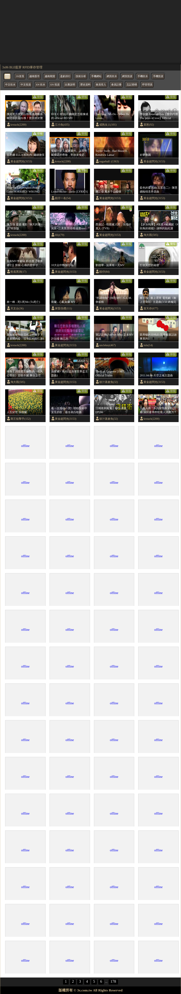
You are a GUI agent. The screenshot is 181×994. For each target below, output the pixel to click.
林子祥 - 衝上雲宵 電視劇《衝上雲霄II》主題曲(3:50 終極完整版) (158, 300)
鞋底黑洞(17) (18, 271)
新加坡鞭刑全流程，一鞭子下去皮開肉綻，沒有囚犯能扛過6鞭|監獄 (25, 337)
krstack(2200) (18, 124)
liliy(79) (59, 234)
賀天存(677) (151, 308)
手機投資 (158, 76)
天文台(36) (17, 308)
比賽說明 (70, 84)
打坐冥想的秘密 (149, 265)
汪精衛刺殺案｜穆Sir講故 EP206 (111, 410)
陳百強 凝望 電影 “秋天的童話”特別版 (24, 226)
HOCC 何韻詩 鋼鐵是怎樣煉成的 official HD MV (69, 116)
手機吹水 (143, 76)
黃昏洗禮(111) (63, 308)
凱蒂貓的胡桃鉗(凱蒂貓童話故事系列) (158, 336)
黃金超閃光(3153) (21, 161)
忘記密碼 (132, 84)
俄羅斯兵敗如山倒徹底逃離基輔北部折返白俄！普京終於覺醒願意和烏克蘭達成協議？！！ (25, 116)
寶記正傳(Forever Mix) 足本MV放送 (115, 336)
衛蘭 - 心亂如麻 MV (63, 301)
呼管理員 (147, 84)
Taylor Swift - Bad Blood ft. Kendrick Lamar (112, 152)
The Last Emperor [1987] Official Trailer (110, 373)
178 (113, 981)
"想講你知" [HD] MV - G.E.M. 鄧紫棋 (114, 299)
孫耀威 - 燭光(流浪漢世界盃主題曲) (69, 373)
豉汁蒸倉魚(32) (108, 382)
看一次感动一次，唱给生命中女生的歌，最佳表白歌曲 (69, 410)
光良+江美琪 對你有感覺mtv (68, 228)
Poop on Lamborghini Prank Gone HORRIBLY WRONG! (23, 189)
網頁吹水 (112, 76)
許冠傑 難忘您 (60, 338)
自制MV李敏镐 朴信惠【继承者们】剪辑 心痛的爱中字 (25, 263)
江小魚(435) (62, 124)
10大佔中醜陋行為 (62, 265)
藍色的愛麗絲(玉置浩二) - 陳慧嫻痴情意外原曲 (158, 189)
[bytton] (7, 76)
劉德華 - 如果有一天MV (110, 265)
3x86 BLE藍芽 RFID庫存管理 (22, 67)
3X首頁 (20, 76)
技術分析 (81, 76)
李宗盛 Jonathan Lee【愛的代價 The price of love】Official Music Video (159, 116)
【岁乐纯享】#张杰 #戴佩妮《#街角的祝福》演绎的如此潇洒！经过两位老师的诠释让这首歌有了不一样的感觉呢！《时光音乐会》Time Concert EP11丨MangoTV (159, 226)
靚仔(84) (104, 271)
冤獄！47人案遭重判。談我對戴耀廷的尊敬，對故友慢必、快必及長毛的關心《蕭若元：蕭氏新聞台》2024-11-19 (69, 153)
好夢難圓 (145, 154)
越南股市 (34, 76)
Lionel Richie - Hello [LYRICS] (69, 191)
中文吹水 (10, 84)
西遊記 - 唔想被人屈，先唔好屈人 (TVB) (113, 226)
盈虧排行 (65, 76)
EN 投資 (54, 84)
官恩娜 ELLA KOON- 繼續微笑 (26, 154)
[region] (90, 32)
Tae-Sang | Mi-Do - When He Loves (112, 116)
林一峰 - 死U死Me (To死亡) (23, 301)
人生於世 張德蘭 (17, 412)
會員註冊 (116, 84)
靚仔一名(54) (63, 198)
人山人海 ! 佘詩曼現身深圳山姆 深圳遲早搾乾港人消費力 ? (158, 410)
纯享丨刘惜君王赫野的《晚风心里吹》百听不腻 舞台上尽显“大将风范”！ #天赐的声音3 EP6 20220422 (25, 373)
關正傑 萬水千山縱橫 (108, 191)
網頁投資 (127, 76)
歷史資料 (85, 84)
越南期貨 (50, 76)
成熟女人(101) (108, 124)
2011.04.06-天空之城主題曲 (156, 375)
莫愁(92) (149, 124)
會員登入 (101, 84)
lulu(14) (148, 345)
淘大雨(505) (151, 234)
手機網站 (96, 76)
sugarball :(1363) (109, 161)
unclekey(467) (107, 345)
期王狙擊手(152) (21, 418)
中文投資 (26, 84)
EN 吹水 (40, 84)
